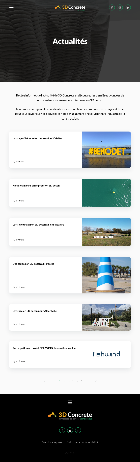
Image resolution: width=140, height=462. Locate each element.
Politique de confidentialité (82, 442)
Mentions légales (52, 442)
